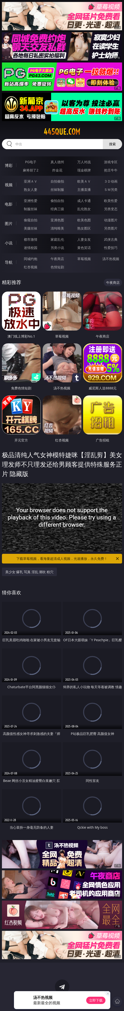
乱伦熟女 (84, 209)
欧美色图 (84, 220)
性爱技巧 (110, 247)
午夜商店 (57, 258)
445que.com (62, 132)
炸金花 (57, 170)
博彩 (9, 165)
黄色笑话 (84, 247)
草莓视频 (84, 258)
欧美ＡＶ (84, 181)
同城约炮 (30, 258)
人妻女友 (84, 239)
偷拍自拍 (57, 200)
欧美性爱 (110, 200)
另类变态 (110, 209)
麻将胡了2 (30, 170)
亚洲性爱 (30, 200)
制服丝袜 (30, 209)
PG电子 (30, 162)
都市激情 (30, 239)
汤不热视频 (110, 258)
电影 (9, 204)
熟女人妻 (30, 189)
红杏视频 (30, 267)
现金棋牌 (84, 170)
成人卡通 (84, 200)
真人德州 (57, 162)
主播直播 (84, 189)
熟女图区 (84, 228)
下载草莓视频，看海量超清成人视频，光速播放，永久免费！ (68, 559)
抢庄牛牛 (110, 170)
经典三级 (57, 209)
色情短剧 (57, 267)
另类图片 (110, 228)
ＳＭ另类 (110, 189)
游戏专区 (110, 162)
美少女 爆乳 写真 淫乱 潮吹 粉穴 (29, 572)
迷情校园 (30, 247)
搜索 (112, 144)
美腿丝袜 (30, 228)
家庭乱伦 (57, 239)
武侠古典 (110, 239)
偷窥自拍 (30, 220)
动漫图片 (110, 220)
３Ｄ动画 (110, 181)
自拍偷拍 (57, 181)
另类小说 (57, 247)
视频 (9, 184)
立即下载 (96, 1000)
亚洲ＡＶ (30, 181)
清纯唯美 (57, 228)
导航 (9, 262)
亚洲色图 (57, 220)
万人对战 (84, 162)
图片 (9, 223)
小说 (9, 243)
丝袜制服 (57, 189)
